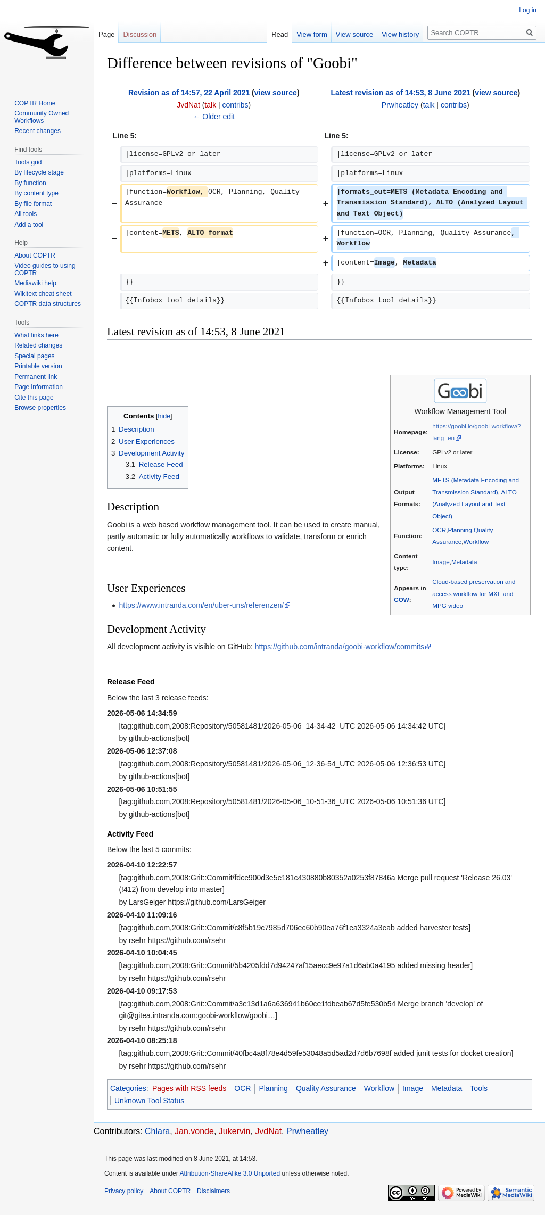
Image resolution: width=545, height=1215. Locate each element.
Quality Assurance (326, 1088)
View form (311, 34)
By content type (36, 193)
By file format (33, 204)
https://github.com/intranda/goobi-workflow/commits (339, 646)
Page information (38, 387)
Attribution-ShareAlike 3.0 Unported (229, 1173)
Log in (527, 10)
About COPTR (34, 255)
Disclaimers (213, 1191)
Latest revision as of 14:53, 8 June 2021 (400, 92)
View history (400, 34)
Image (440, 561)
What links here (36, 335)
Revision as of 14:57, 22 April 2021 (189, 92)
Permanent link (35, 377)
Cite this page (33, 397)
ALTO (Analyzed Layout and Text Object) (474, 504)
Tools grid (28, 162)
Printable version (38, 366)
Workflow (476, 541)
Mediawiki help (35, 283)
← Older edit (214, 116)
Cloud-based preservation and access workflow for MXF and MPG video (473, 593)
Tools (479, 1088)
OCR (439, 529)
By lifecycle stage (39, 172)
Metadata (464, 561)
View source (355, 34)
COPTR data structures (47, 304)
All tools (25, 214)
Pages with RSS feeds (189, 1088)
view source (275, 92)
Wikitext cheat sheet (42, 293)
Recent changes (37, 131)
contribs (235, 105)
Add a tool (28, 224)
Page (106, 34)
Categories (128, 1088)
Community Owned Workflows (41, 117)
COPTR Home (34, 103)
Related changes (38, 345)
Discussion (139, 34)
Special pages (34, 356)
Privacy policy (123, 1191)
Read (279, 34)
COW (401, 599)
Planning (460, 529)
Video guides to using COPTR (45, 269)
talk (210, 105)
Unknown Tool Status (149, 1100)
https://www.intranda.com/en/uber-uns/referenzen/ (201, 605)
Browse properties (40, 407)
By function (30, 183)
